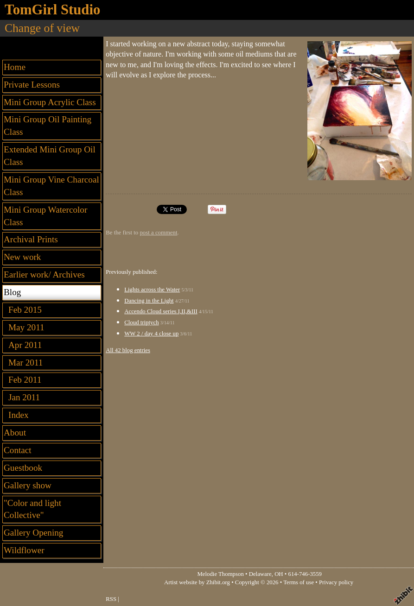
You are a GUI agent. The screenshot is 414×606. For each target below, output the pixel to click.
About (15, 432)
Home (14, 67)
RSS (111, 599)
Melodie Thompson (220, 574)
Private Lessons (32, 84)
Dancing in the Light (148, 300)
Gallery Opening (33, 532)
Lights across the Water (152, 289)
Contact (18, 450)
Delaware (260, 574)
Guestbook (23, 468)
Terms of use (298, 582)
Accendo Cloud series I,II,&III (160, 311)
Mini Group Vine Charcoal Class (51, 186)
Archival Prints (31, 239)
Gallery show (27, 485)
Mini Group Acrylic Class (50, 102)
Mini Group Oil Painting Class (47, 125)
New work (22, 257)
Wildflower (24, 550)
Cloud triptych (141, 322)
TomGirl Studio (52, 10)
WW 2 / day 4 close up (151, 333)
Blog (12, 292)
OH (278, 574)
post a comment (158, 232)
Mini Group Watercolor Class (45, 216)
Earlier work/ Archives (44, 274)
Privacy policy (336, 582)
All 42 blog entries (128, 350)
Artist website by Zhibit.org (197, 582)
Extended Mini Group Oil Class (50, 156)
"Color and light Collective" (32, 509)
